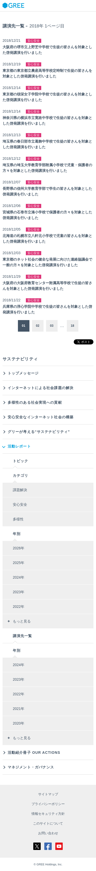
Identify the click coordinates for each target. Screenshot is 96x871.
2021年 (18, 709)
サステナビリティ (20, 359)
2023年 (18, 592)
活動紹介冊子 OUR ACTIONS (34, 752)
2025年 (18, 563)
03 (51, 326)
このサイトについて (48, 823)
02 (37, 326)
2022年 (18, 607)
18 (72, 326)
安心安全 (20, 504)
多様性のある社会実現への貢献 (35, 402)
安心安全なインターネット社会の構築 (40, 417)
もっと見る (22, 621)
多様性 (18, 519)
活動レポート (19, 446)
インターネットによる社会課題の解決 (40, 388)
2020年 (18, 723)
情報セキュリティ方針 (48, 814)
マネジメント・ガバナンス (31, 767)
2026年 (18, 548)
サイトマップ (48, 794)
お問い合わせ (48, 833)
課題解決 (20, 490)
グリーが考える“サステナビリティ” (39, 432)
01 (23, 326)
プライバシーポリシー (48, 804)
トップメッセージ (23, 373)
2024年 (18, 577)
